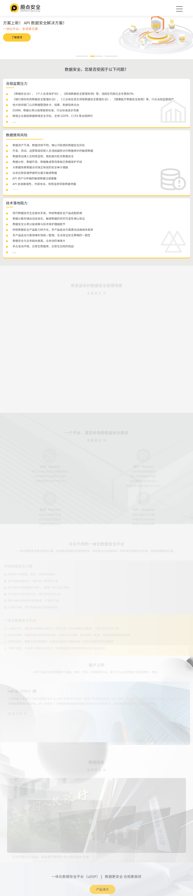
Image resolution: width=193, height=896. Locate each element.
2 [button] (96, 56)
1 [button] (82, 56)
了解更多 (16, 37)
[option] (96, 31)
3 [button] (111, 56)
